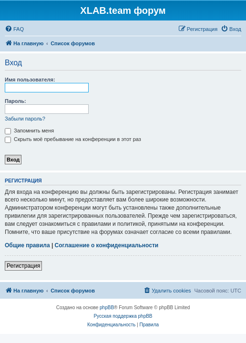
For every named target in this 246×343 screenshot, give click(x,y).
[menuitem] (14, 29)
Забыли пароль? (25, 118)
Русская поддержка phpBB (122, 316)
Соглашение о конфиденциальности (107, 245)
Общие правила (27, 245)
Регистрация (23, 265)
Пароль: (15, 101)
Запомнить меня (29, 130)
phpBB (107, 307)
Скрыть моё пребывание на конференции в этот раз (73, 139)
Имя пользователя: (30, 79)
